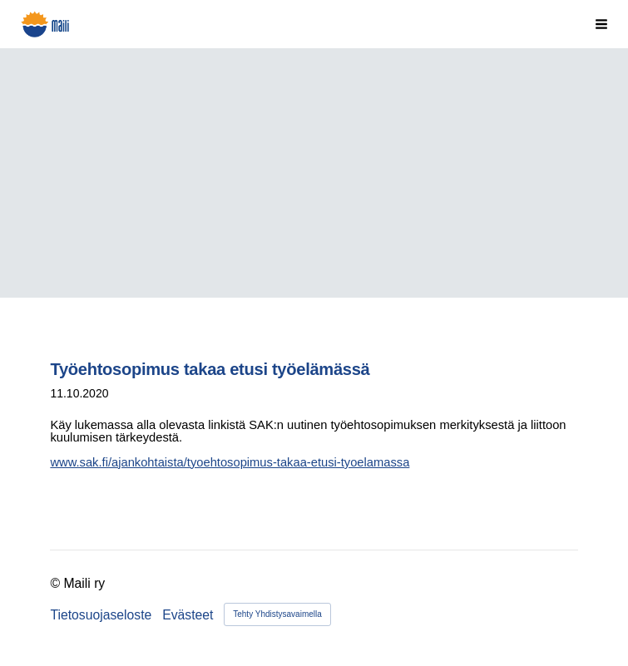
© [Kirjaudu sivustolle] (56, 583)
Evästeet (187, 615)
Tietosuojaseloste (100, 615)
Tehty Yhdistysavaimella (277, 614)
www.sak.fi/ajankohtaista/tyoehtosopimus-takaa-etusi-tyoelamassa (229, 462)
